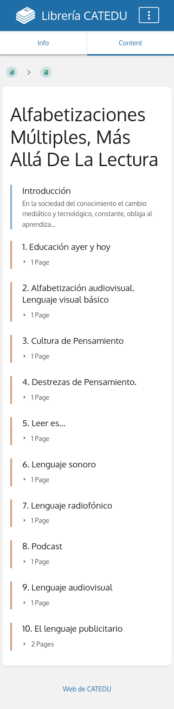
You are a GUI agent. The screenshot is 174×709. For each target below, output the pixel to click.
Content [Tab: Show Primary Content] (130, 43)
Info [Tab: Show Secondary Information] (43, 43)
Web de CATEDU (87, 689)
